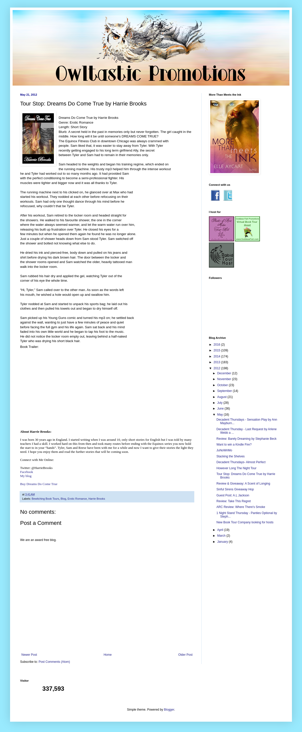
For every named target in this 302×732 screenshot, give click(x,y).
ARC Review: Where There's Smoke (240, 507)
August (222, 397)
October (223, 385)
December (224, 373)
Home (108, 654)
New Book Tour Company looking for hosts (245, 522)
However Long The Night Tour (236, 468)
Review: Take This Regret (233, 501)
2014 (217, 356)
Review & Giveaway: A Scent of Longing (243, 483)
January (223, 541)
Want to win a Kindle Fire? (234, 444)
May (220, 414)
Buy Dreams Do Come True (38, 484)
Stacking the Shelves (230, 456)
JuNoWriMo (224, 450)
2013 (217, 362)
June (220, 408)
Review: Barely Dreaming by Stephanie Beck (246, 439)
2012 (217, 368)
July (220, 403)
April (220, 530)
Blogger (169, 709)
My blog (25, 476)
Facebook (26, 472)
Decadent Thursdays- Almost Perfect (241, 462)
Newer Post (29, 654)
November (224, 379)
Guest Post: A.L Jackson (232, 495)
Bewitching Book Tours (45, 498)
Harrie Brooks (96, 498)
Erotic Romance (77, 498)
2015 (217, 350)
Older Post (185, 654)
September (225, 391)
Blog (63, 498)
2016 (217, 344)
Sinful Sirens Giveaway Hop (235, 489)
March (221, 535)
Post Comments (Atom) (54, 662)
